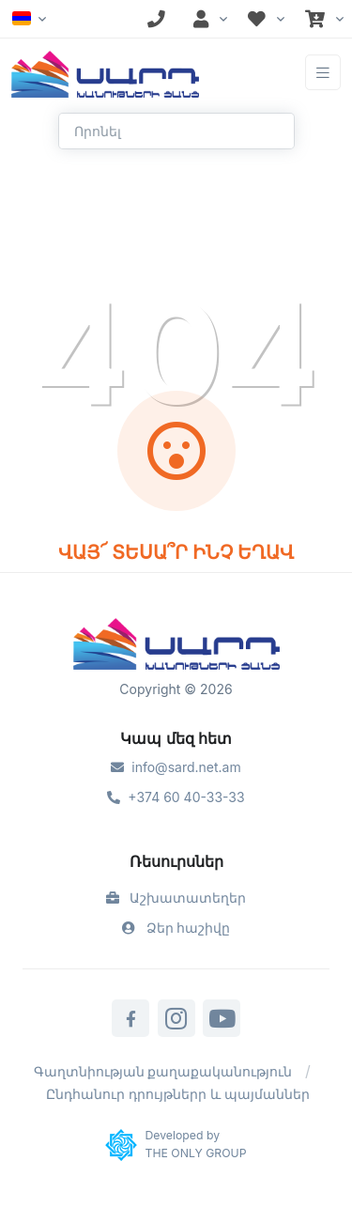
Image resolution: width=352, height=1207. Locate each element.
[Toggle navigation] (323, 72)
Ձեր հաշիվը (176, 928)
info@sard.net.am (175, 767)
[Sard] (176, 646)
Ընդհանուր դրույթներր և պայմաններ (178, 1094)
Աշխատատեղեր (176, 897)
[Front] (105, 72)
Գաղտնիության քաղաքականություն (163, 1071)
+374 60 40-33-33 (175, 797)
